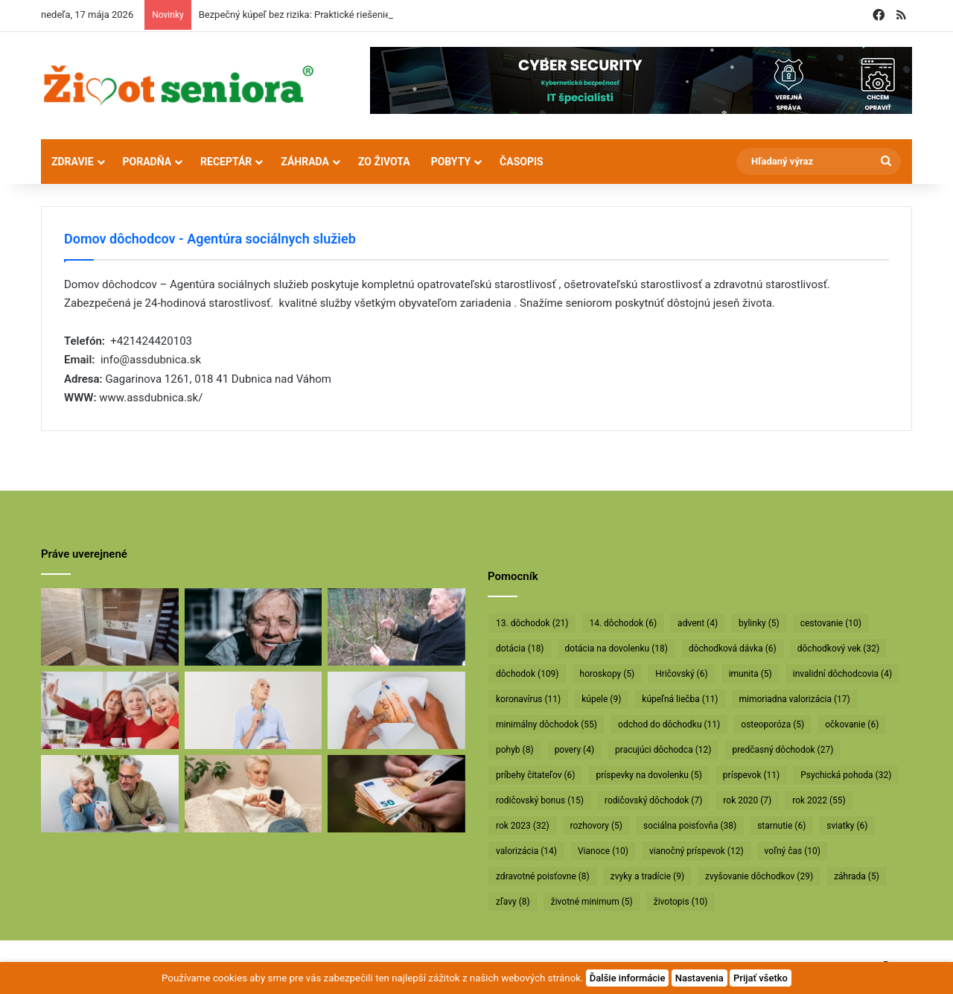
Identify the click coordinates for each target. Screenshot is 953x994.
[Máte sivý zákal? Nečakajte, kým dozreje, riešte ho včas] (253, 627)
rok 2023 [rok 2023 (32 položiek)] (522, 826)
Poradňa (147, 162)
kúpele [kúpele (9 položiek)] (601, 699)
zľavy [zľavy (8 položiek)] (513, 901)
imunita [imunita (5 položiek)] (750, 674)
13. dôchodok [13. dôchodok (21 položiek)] (532, 623)
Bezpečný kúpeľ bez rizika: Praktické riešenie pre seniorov (322, 14)
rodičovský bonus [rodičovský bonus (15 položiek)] (540, 800)
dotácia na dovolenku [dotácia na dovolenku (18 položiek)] (616, 648)
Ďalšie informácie (628, 978)
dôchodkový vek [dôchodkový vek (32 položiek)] (838, 648)
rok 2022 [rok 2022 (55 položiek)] (819, 800)
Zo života (384, 162)
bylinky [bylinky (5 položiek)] (759, 623)
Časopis (522, 162)
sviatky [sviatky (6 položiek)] (846, 826)
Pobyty (451, 162)
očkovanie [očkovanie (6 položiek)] (852, 724)
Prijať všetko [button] (760, 978)
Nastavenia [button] (699, 978)
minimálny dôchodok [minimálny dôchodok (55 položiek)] (546, 724)
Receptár (226, 162)
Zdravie (72, 162)
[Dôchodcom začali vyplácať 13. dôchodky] (396, 710)
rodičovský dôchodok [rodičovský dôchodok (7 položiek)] (653, 800)
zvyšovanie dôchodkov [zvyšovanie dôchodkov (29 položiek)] (759, 876)
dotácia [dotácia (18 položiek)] (520, 648)
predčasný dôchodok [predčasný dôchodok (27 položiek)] (782, 750)
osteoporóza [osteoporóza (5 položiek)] (772, 724)
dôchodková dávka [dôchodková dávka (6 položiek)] (733, 648)
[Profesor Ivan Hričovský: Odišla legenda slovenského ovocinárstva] (396, 627)
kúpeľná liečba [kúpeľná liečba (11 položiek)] (680, 699)
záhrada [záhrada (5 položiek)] (856, 876)
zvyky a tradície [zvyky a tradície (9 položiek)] (647, 876)
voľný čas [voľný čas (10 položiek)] (792, 851)
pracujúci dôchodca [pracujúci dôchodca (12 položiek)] (663, 750)
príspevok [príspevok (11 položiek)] (751, 775)
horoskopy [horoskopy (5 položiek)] (607, 674)
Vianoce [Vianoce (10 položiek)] (603, 851)
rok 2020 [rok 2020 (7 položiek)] (747, 800)
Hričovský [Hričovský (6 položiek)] (681, 674)
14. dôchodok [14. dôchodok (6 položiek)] (623, 623)
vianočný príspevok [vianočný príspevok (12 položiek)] (696, 851)
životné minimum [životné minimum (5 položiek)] (592, 901)
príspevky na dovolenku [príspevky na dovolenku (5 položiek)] (648, 775)
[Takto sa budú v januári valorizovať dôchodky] (253, 793)
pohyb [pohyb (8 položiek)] (515, 750)
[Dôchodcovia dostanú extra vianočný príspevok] (110, 710)
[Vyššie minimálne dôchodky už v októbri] (396, 793)
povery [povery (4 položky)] (574, 750)
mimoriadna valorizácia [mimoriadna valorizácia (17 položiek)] (794, 699)
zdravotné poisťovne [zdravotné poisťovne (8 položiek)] (543, 876)
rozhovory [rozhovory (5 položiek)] (596, 826)
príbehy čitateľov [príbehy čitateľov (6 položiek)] (535, 775)
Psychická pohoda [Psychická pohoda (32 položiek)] (845, 775)
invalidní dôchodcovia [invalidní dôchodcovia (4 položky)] (842, 674)
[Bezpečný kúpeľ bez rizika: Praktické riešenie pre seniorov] (110, 627)
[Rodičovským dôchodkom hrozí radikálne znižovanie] (253, 710)
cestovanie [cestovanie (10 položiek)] (830, 623)
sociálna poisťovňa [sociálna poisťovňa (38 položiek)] (689, 826)
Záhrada (305, 162)
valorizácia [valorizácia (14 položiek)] (526, 851)
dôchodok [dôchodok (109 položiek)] (527, 674)
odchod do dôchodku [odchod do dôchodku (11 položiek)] (669, 724)
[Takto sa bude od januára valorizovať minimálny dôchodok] (110, 793)
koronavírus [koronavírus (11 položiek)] (528, 699)
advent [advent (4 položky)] (698, 623)
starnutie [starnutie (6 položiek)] (781, 826)
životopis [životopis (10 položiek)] (681, 901)
